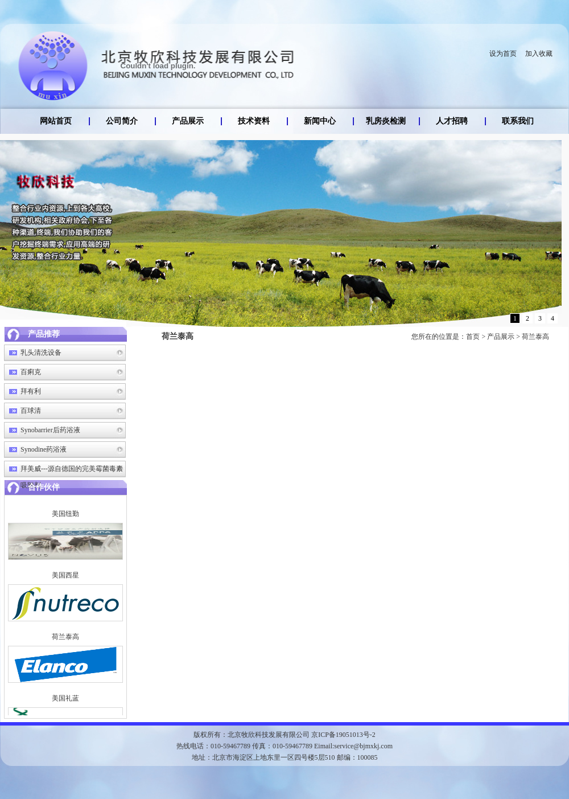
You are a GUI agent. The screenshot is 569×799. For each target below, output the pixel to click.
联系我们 (518, 121)
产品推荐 (44, 334)
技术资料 (254, 121)
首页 (473, 337)
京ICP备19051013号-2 (343, 735)
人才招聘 (452, 121)
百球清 (30, 411)
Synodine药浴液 (43, 449)
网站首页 (56, 121)
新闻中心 (320, 121)
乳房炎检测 (386, 121)
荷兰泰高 (535, 337)
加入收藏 (538, 54)
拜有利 (30, 391)
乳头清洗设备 (40, 353)
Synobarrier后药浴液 (50, 430)
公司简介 (122, 121)
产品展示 (188, 121)
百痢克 (30, 372)
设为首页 (503, 54)
